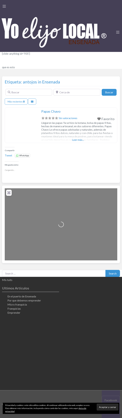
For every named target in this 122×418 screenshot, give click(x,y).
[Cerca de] (76, 92)
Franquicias (14, 308)
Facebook (111, 400)
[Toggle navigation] (4, 6)
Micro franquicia (17, 304)
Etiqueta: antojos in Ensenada (32, 81)
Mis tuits (7, 279)
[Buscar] (28, 92)
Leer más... (78, 139)
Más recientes (16, 101)
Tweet (8, 155)
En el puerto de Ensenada (21, 296)
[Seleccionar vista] (32, 101)
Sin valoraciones (68, 118)
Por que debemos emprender (24, 300)
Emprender (13, 312)
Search (113, 273)
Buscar (111, 92)
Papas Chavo (51, 111)
